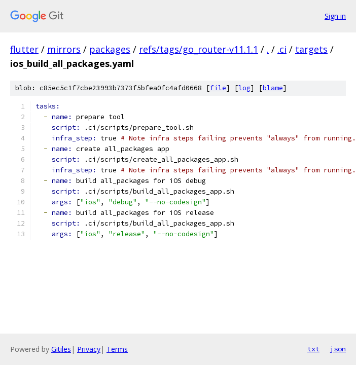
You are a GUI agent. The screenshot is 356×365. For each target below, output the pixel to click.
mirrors (64, 49)
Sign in (335, 16)
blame (273, 88)
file (218, 88)
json (338, 348)
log (244, 88)
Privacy (88, 349)
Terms (117, 349)
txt (313, 348)
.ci (282, 49)
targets (311, 49)
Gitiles (61, 349)
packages (109, 49)
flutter (24, 49)
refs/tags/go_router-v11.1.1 (198, 49)
